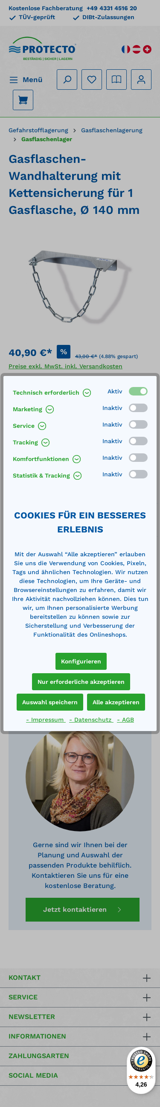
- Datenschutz (91, 719)
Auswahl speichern (50, 702)
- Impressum (46, 719)
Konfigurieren (81, 661)
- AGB (125, 719)
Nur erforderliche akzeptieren (81, 681)
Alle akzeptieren (116, 702)
